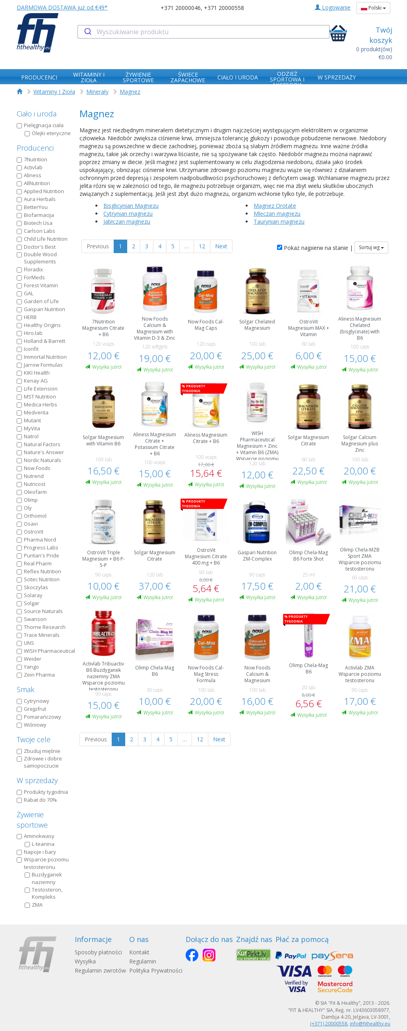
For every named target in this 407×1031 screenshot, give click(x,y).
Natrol (28, 436)
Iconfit (28, 348)
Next (221, 246)
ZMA (34, 904)
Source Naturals (40, 611)
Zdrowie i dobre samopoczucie (39, 762)
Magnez (130, 91)
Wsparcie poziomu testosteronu (43, 863)
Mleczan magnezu (277, 213)
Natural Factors (38, 444)
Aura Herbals (36, 199)
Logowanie (333, 7)
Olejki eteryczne (48, 133)
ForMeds (31, 277)
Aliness (29, 175)
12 (202, 246)
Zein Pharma (36, 674)
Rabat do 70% (37, 799)
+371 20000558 (224, 8)
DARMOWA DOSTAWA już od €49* (62, 7)
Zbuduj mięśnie (38, 750)
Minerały (97, 91)
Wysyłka (85, 961)
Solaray (30, 595)
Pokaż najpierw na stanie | (315, 247)
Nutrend (30, 476)
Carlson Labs (36, 230)
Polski (373, 7)
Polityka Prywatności (155, 970)
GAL (25, 293)
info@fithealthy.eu (370, 1023)
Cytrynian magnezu (128, 213)
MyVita (28, 428)
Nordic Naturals (39, 460)
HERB (27, 317)
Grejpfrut (31, 708)
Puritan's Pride (38, 555)
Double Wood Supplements (37, 258)
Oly (24, 507)
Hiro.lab (30, 333)
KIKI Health (33, 372)
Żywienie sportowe (32, 820)
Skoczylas (32, 587)
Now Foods (33, 468)
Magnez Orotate (275, 205)
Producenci (35, 148)
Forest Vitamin (37, 285)
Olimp (27, 499)
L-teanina (39, 843)
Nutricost (31, 483)
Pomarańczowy (39, 716)
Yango (28, 666)
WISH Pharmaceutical (46, 650)
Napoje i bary (36, 851)
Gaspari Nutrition (41, 309)
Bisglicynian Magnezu (131, 205)
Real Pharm (34, 563)
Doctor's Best (36, 246)
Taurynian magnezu (279, 221)
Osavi (27, 523)
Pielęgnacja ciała (40, 125)
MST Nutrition (36, 396)
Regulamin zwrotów (100, 970)
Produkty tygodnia (42, 791)
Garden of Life (38, 301)
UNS (25, 642)
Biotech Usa (34, 222)
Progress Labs (37, 547)
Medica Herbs (37, 404)
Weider (29, 658)
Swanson (32, 619)
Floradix (30, 269)
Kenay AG (32, 380)
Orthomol (32, 515)
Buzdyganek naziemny (43, 878)
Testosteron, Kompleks (43, 893)
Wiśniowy (32, 724)
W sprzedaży (37, 780)
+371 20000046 (181, 8)
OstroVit (30, 531)
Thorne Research (41, 627)
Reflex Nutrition (39, 571)
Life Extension (37, 388)
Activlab (30, 167)
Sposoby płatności (98, 952)
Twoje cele (33, 739)
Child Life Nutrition (42, 238)
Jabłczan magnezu (126, 221)
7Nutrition (32, 159)
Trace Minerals (38, 634)
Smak (25, 689)
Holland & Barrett (41, 340)
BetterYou (32, 207)
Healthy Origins (39, 325)
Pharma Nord (36, 539)
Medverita (32, 412)
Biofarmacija (35, 215)
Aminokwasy (35, 836)
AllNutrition (33, 183)
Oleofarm (32, 491)
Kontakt (139, 952)
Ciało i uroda (36, 113)
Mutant (29, 420)
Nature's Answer (40, 452)
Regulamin (142, 961)
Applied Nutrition (40, 191)
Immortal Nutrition (42, 356)
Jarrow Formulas (40, 364)
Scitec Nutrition (38, 579)
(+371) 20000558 (328, 1023)
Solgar (28, 603)
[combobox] (203, 32)
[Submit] (87, 31)
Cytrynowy (33, 700)
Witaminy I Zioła (54, 91)
